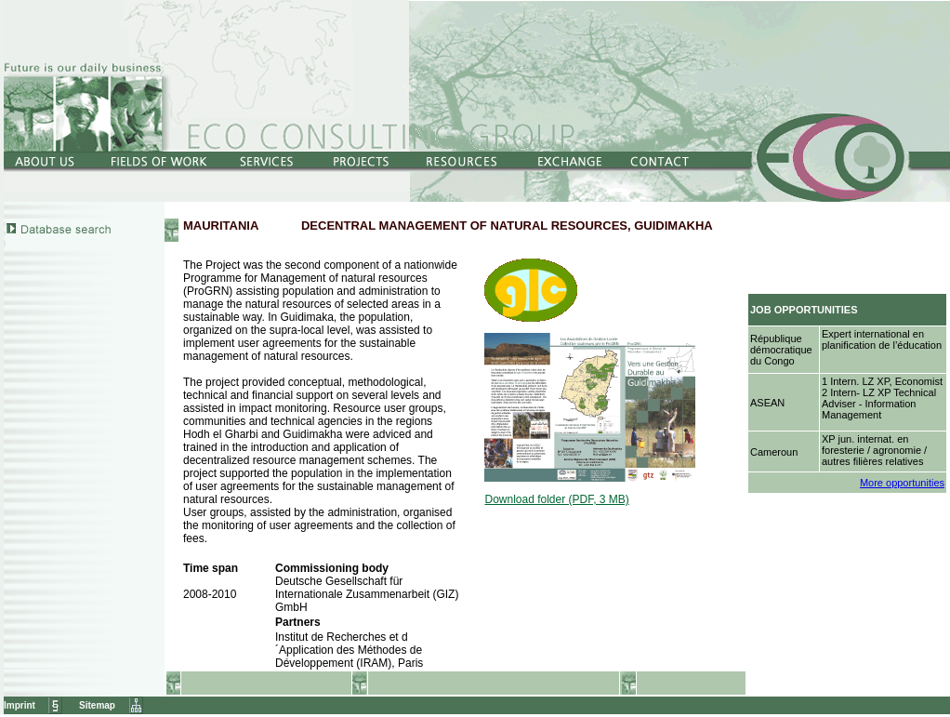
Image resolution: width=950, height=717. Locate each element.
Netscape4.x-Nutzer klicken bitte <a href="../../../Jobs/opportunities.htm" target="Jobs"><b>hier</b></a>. (848, 356)
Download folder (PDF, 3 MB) (556, 499)
